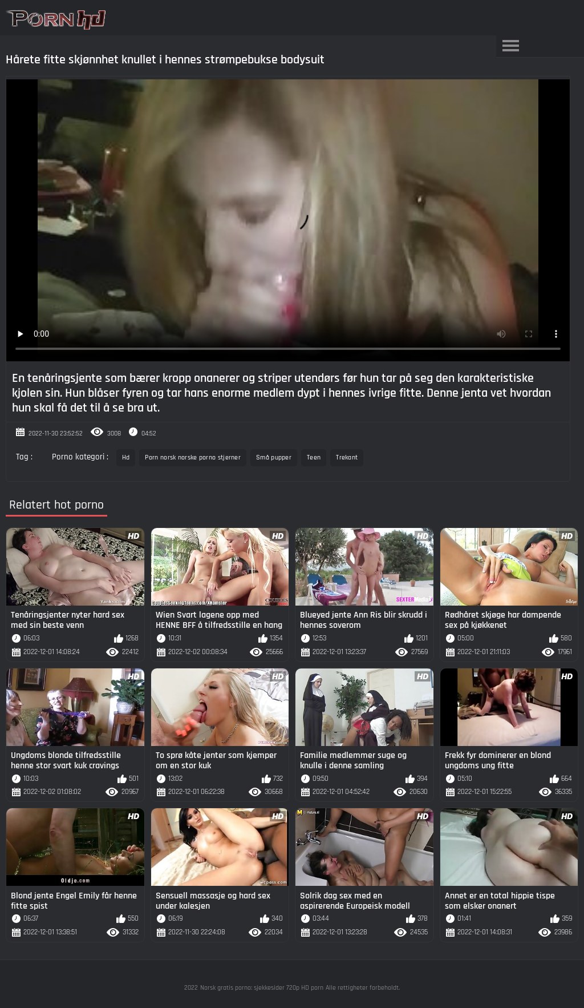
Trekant (347, 457)
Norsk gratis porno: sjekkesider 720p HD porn (261, 987)
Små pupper (273, 457)
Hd (126, 457)
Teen (314, 457)
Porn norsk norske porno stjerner (193, 457)
